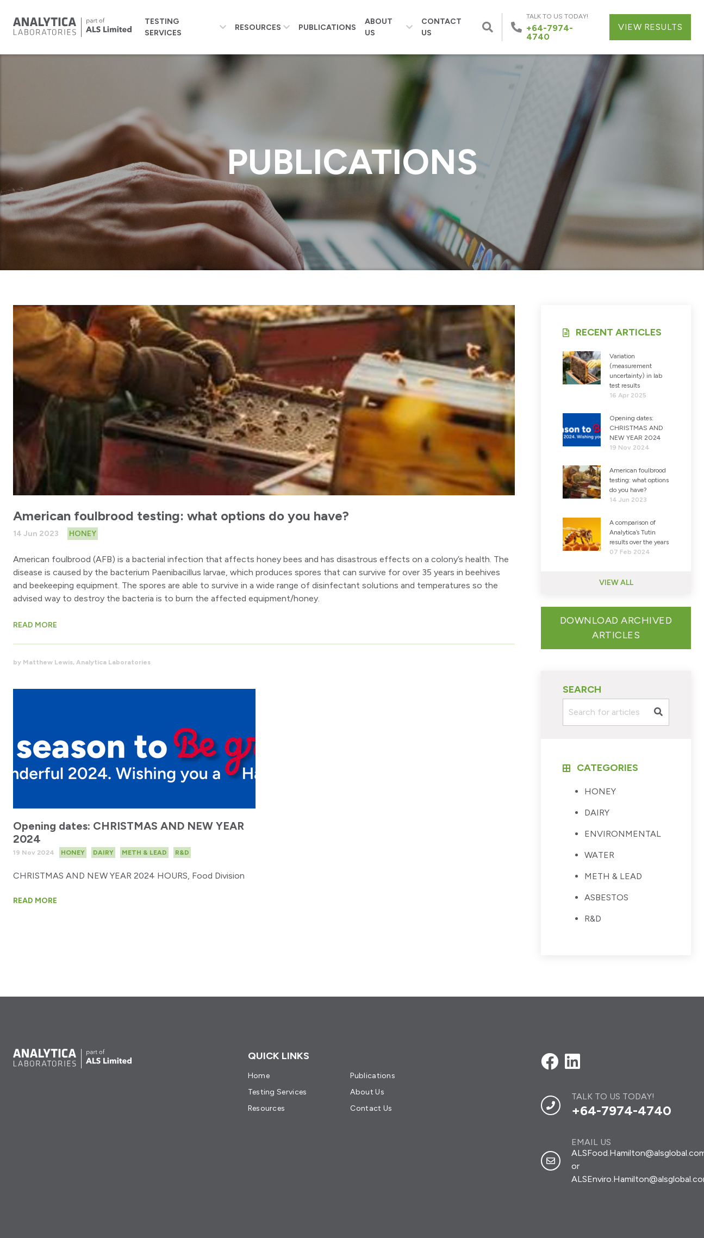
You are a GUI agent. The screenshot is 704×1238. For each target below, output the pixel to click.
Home (259, 1075)
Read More (35, 900)
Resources (262, 27)
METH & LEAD (613, 876)
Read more (35, 625)
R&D (592, 918)
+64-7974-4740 (621, 1110)
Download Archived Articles (616, 627)
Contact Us (441, 27)
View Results (650, 27)
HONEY (600, 791)
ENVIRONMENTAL (622, 834)
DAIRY (596, 812)
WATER (599, 855)
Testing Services (185, 27)
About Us (389, 27)
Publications (327, 27)
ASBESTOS (606, 897)
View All (616, 582)
